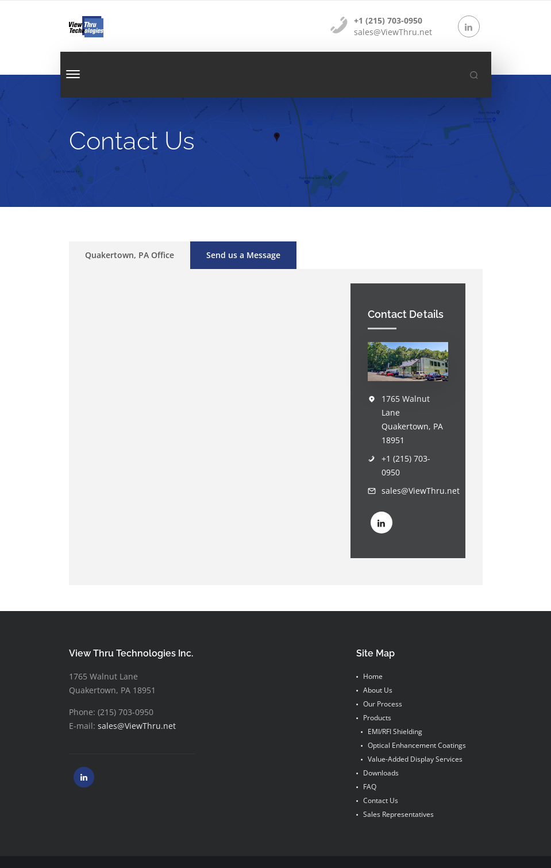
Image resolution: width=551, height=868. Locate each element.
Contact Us (380, 800)
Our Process (382, 704)
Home (373, 676)
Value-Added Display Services (415, 759)
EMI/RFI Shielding (395, 731)
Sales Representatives (398, 814)
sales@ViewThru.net (421, 490)
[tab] (129, 255)
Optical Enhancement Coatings (417, 745)
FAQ (369, 787)
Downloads (381, 773)
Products (377, 718)
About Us (377, 690)
